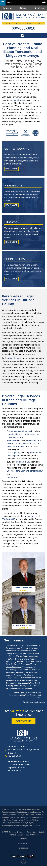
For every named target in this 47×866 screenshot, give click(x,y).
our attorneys (20, 100)
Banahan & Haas (13, 358)
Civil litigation (13, 452)
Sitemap (23, 839)
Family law (12, 477)
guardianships (13, 434)
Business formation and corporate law (24, 471)
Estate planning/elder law (19, 431)
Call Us (8, 8)
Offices (39, 8)
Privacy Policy (23, 843)
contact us (32, 516)
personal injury (23, 462)
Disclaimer (23, 848)
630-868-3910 (8, 519)
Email (23, 8)
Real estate (12, 440)
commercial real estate (24, 443)
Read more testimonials (34, 702)
